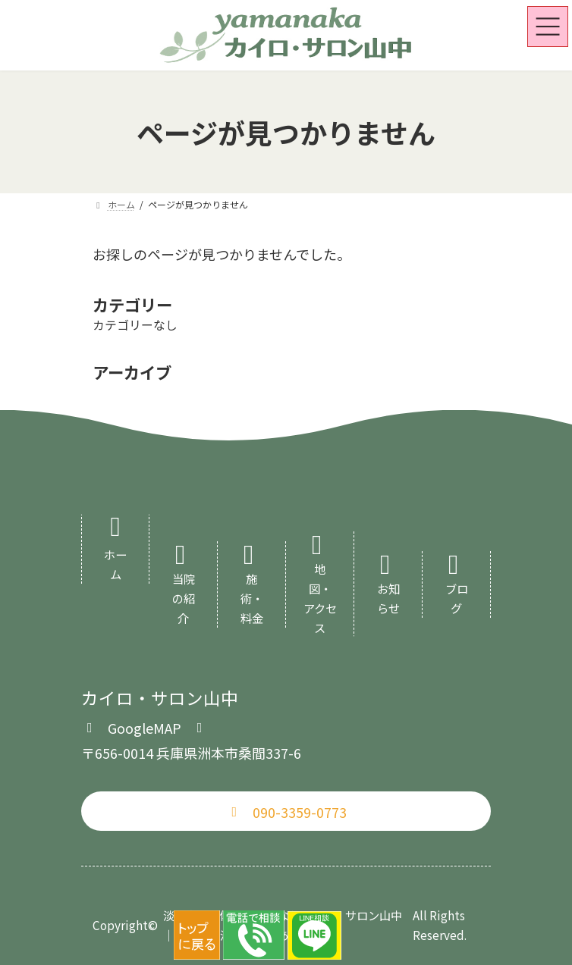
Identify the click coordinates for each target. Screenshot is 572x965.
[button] (144, 726)
